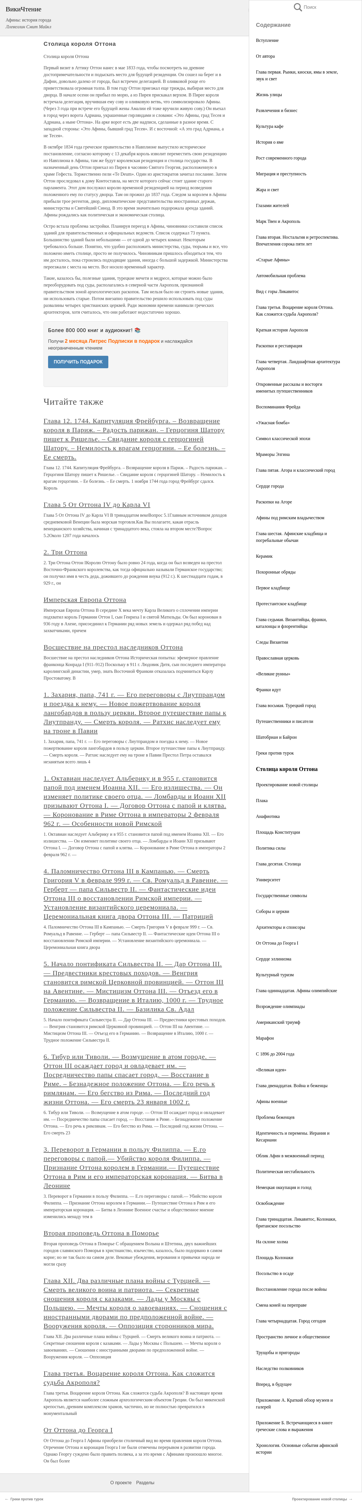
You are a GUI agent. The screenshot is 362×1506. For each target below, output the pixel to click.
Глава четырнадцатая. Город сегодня (291, 1320)
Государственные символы (281, 895)
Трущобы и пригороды (277, 1352)
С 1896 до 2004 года (275, 1054)
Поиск (304, 7)
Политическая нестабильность (285, 1171)
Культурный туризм (275, 974)
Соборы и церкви (272, 911)
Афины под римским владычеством (290, 517)
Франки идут (268, 689)
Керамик (264, 556)
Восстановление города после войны (291, 1289)
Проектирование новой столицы (287, 784)
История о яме (270, 142)
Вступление (267, 40)
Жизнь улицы (269, 94)
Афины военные (271, 1101)
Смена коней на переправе (281, 1305)
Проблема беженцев (275, 1117)
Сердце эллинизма (273, 958)
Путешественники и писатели (284, 721)
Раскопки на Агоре (274, 501)
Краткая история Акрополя (282, 330)
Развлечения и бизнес (277, 110)
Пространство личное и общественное (293, 1336)
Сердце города (270, 486)
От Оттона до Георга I (277, 943)
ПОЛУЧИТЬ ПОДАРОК (78, 361)
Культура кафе (269, 126)
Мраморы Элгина (273, 454)
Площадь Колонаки (274, 1257)
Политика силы (270, 848)
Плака (262, 800)
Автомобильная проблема (280, 275)
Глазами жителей (272, 205)
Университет (268, 879)
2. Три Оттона (65, 552)
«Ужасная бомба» (273, 422)
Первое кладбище (273, 587)
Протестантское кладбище (281, 603)
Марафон (265, 1038)
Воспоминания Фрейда (278, 406)
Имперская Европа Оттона (85, 599)
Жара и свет (267, 189)
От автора (265, 56)
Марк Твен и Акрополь (278, 221)
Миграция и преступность (281, 173)
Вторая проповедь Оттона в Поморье (101, 1233)
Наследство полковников (280, 1368)
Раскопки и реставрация (279, 345)
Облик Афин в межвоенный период (290, 1155)
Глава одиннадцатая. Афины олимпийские (296, 990)
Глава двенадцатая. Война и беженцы (291, 1085)
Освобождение (270, 1203)
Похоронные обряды (276, 572)
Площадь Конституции (278, 832)
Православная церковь (277, 658)
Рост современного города (281, 158)
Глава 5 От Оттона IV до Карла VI (97, 504)
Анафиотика (268, 816)
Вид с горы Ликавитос (277, 291)
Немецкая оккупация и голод (283, 1187)
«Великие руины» (273, 673)
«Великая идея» (271, 1069)
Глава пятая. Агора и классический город (295, 470)
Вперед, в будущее (274, 1384)
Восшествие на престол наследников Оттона (113, 647)
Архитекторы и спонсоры (280, 927)
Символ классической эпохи (283, 438)
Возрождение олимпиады (280, 1006)
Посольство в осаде (275, 1273)
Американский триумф (278, 1022)
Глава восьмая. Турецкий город (286, 705)
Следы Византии (272, 642)
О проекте (121, 1482)
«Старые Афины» (273, 259)
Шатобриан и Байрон (276, 737)
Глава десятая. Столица (278, 863)
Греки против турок (275, 753)
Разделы (145, 1482)
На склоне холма (272, 1241)
